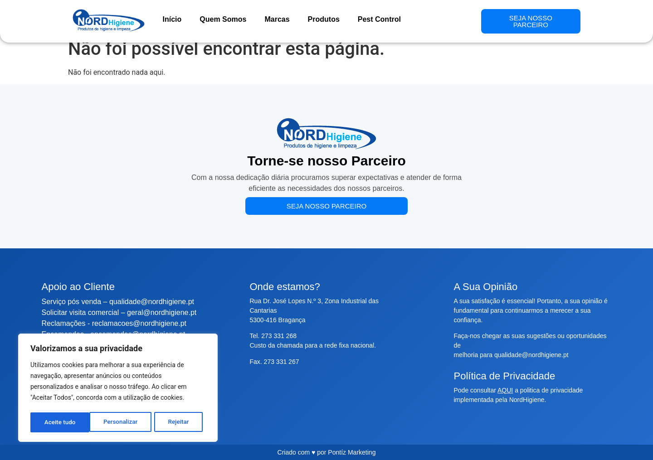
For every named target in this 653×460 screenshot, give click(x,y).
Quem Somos (223, 19)
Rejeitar (119, 422)
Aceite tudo (176, 422)
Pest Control (379, 19)
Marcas (276, 19)
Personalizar (61, 422)
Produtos (324, 19)
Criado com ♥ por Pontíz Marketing (327, 452)
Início (172, 19)
